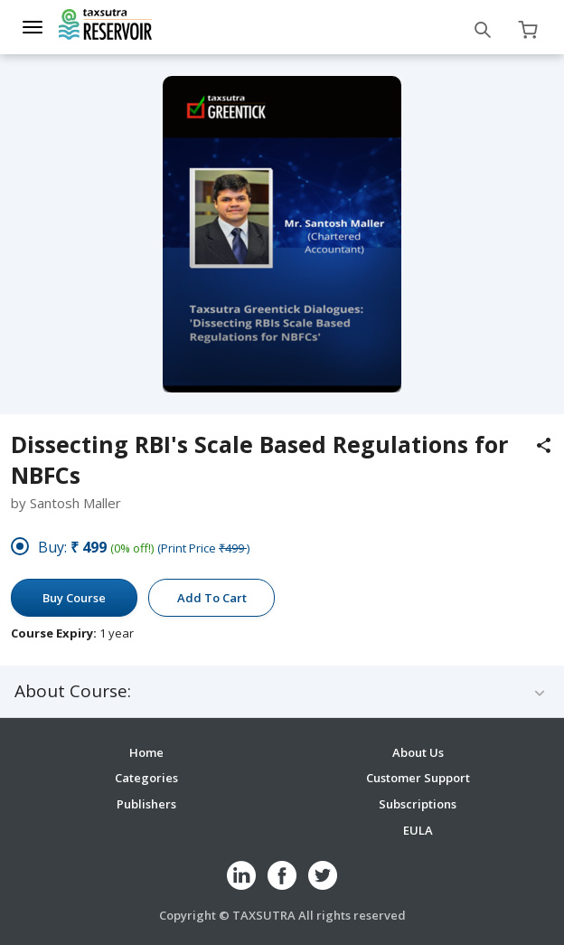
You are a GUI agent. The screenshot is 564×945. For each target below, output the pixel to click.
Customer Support (418, 778)
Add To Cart (212, 598)
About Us (418, 752)
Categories (146, 778)
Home (146, 752)
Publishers (146, 804)
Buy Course (74, 598)
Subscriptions (417, 804)
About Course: (72, 691)
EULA (418, 830)
